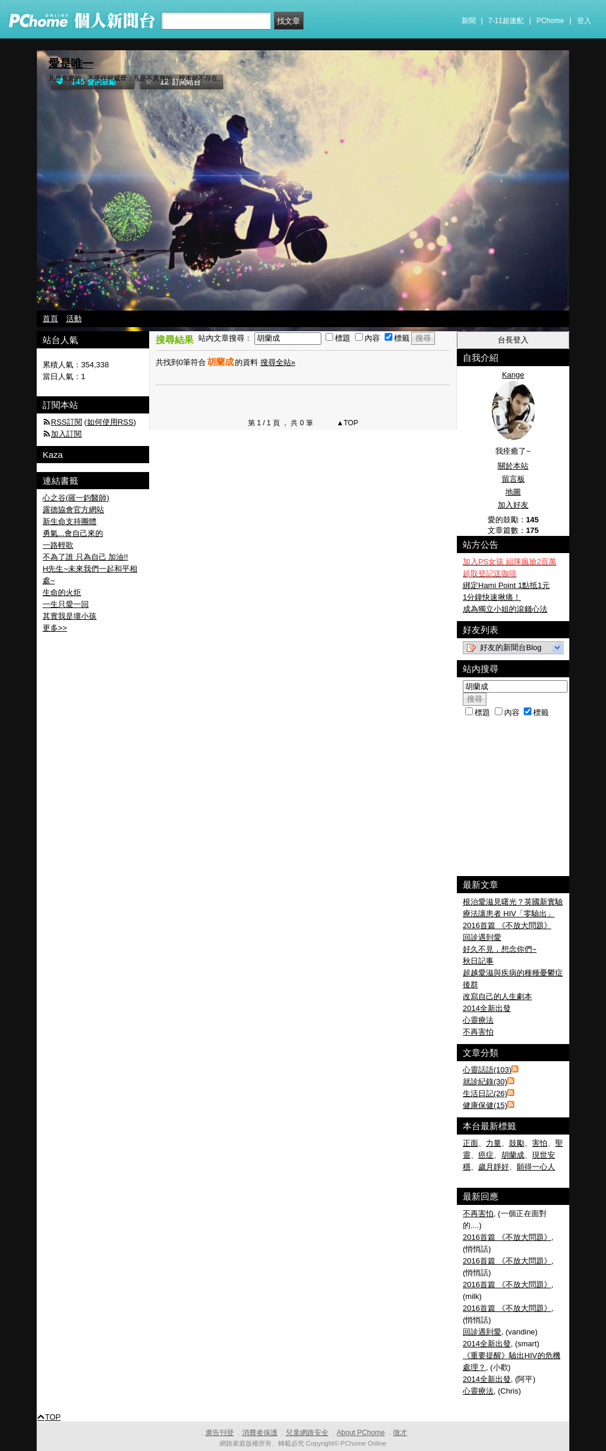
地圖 (513, 491)
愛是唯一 (71, 63)
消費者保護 (260, 1433)
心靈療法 (478, 1020)
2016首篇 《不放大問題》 (507, 925)
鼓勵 (516, 1143)
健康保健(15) (485, 1105)
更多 (55, 627)
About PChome (361, 1433)
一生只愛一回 (66, 604)
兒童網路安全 (307, 1433)
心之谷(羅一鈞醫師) (76, 497)
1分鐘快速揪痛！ (492, 597)
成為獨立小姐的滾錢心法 (505, 609)
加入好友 (513, 504)
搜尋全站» (277, 362)
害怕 (539, 1143)
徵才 (400, 1433)
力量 (493, 1143)
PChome (550, 21)
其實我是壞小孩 (69, 616)
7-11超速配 (506, 21)
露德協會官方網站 (73, 509)
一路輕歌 (58, 545)
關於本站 (513, 465)
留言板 (513, 478)
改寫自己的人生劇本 (497, 996)
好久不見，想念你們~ (500, 949)
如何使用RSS (110, 422)
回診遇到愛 (482, 937)
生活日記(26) (485, 1093)
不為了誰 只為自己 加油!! (85, 556)
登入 (584, 21)
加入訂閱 (66, 433)
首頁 (50, 318)
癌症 (486, 1155)
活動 (74, 318)
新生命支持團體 (69, 521)
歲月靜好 (493, 1166)
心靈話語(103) (487, 1069)
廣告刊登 (219, 1433)
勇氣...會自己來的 (73, 533)
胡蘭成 (512, 1155)
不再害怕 (478, 1031)
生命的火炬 (62, 592)
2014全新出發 (487, 1008)
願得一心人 (536, 1166)
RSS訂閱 (66, 422)
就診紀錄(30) (485, 1081)
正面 (470, 1143)
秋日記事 (478, 960)
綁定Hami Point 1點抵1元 (506, 585)
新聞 (469, 21)
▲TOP (347, 423)
